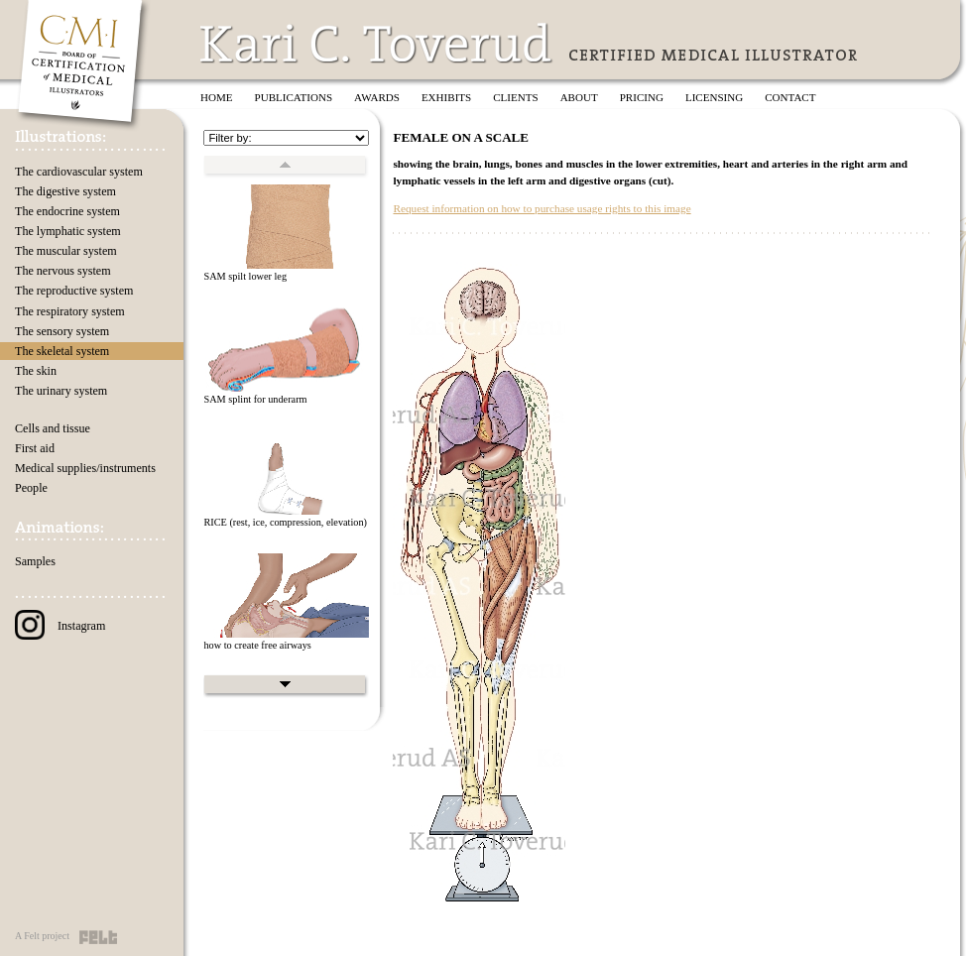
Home (216, 97)
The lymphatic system (68, 231)
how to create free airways (256, 645)
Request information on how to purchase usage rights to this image (541, 208)
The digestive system (65, 191)
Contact (790, 97)
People (31, 488)
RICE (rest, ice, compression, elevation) (285, 522)
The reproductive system (74, 291)
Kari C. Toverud (376, 43)
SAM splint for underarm (254, 399)
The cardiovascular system (79, 172)
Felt (98, 937)
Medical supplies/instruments (85, 468)
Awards (377, 97)
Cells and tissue (52, 428)
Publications (294, 97)
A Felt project (42, 935)
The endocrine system (67, 211)
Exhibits (446, 97)
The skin (36, 371)
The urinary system (61, 391)
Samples (35, 561)
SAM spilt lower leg (245, 276)
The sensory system (62, 331)
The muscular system (66, 251)
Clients (515, 97)
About (579, 97)
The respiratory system (70, 311)
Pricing (642, 97)
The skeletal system (62, 351)
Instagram (60, 626)
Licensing (714, 97)
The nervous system (63, 271)
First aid (35, 448)
